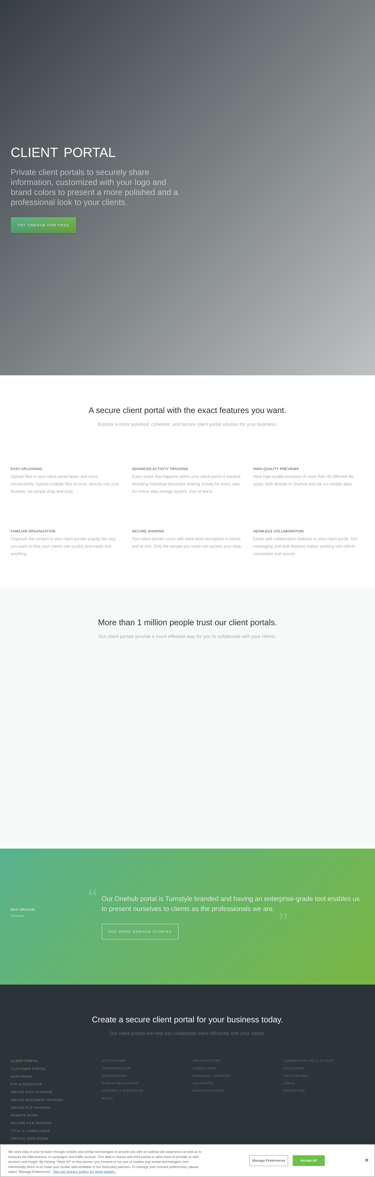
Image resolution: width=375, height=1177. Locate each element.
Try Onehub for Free (43, 225)
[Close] (366, 1160)
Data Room (21, 1076)
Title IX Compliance (30, 1131)
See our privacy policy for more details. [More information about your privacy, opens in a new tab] (84, 1172)
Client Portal (25, 1061)
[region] (187, 1160)
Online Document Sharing (37, 1100)
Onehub (36, 15)
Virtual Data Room (29, 1139)
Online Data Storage (32, 1092)
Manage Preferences (268, 1160)
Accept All (308, 1160)
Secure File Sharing (31, 1123)
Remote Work (24, 1115)
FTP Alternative (27, 1084)
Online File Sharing (30, 1108)
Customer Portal (28, 1069)
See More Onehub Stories (140, 932)
